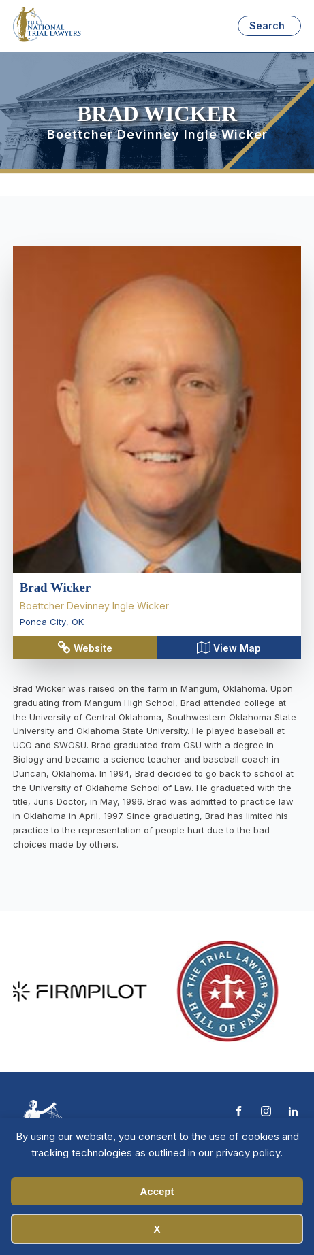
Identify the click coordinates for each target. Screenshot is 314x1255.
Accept (157, 1191)
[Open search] (269, 26)
